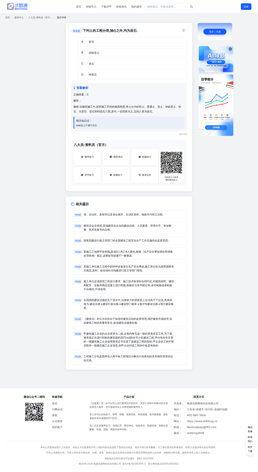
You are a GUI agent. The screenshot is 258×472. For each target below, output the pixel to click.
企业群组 (57, 421)
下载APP (106, 6)
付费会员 (57, 409)
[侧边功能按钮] (250, 439)
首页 (78, 6)
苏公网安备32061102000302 (163, 463)
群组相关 (121, 6)
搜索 (54, 415)
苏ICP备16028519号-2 (134, 463)
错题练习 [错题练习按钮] (145, 156)
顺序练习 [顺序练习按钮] (87, 156)
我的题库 (136, 6)
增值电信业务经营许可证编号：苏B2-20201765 (129, 458)
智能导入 (91, 6)
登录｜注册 (215, 31)
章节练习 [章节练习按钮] (87, 174)
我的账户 (57, 427)
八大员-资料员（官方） (40, 17)
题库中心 (19, 17)
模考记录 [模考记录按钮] (145, 174)
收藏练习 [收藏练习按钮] (116, 174)
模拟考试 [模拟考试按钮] (116, 156)
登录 (246, 6)
